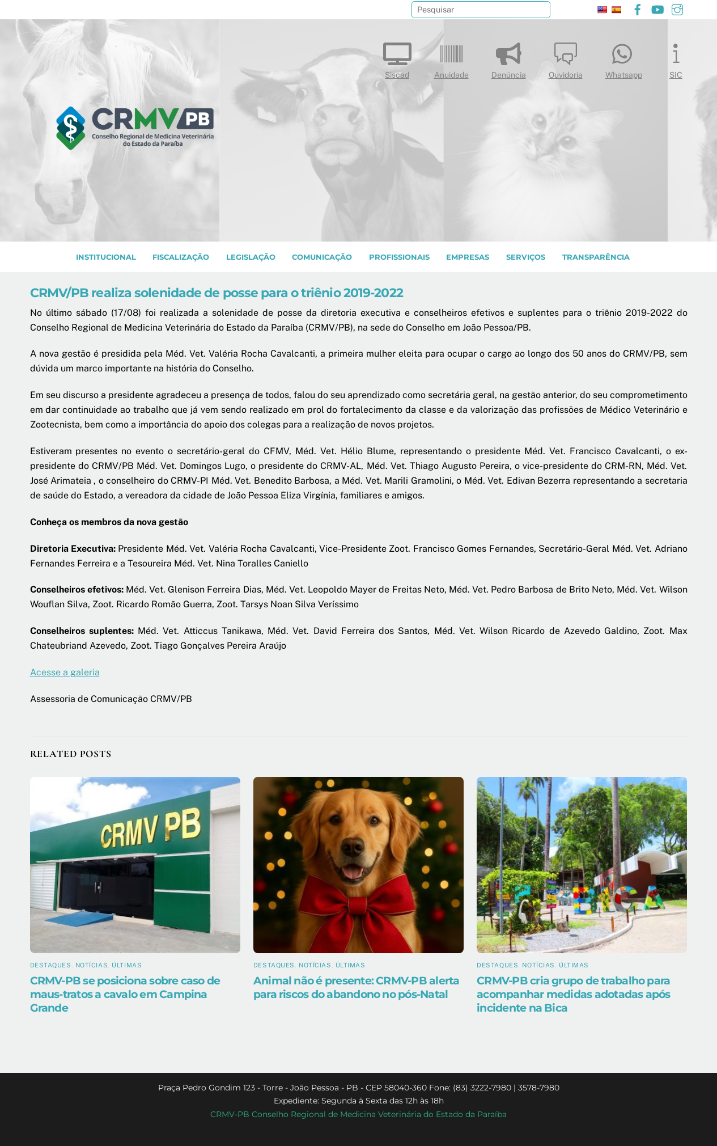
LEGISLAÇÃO (250, 257)
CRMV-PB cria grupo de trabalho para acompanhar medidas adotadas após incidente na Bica (573, 994)
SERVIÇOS (525, 257)
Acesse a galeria (65, 672)
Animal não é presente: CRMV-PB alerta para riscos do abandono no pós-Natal (356, 987)
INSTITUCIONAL (106, 257)
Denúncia (508, 58)
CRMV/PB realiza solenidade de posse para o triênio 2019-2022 (216, 293)
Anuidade (451, 58)
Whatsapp (623, 58)
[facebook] (637, 8)
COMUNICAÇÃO (322, 257)
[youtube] (657, 8)
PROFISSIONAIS (399, 257)
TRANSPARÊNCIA (596, 257)
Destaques (50, 965)
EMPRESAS (467, 257)
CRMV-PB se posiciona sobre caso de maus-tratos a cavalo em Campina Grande (125, 994)
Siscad (397, 58)
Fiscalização (180, 257)
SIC (676, 58)
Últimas (127, 965)
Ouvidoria (566, 58)
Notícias (91, 965)
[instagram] (677, 8)
